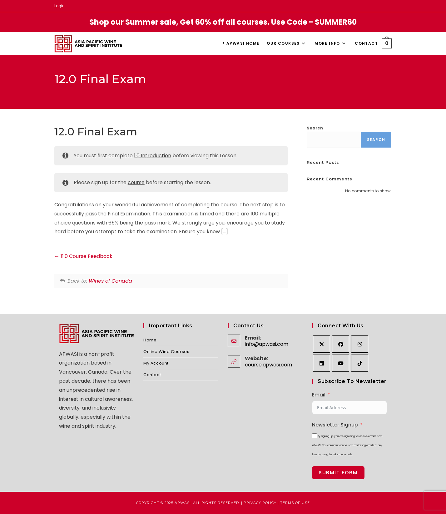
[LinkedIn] (321, 363)
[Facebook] (340, 344)
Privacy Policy (260, 503)
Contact (152, 375)
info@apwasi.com (266, 344)
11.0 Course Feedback (83, 256)
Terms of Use (295, 503)
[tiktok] (359, 363)
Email (318, 394)
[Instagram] (359, 344)
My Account (156, 363)
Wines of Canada (110, 281)
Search (315, 128)
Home (149, 340)
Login (59, 5)
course (136, 182)
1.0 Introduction (152, 155)
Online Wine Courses (166, 352)
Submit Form (338, 472)
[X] (321, 344)
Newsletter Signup (335, 424)
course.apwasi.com (268, 364)
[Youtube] (340, 363)
